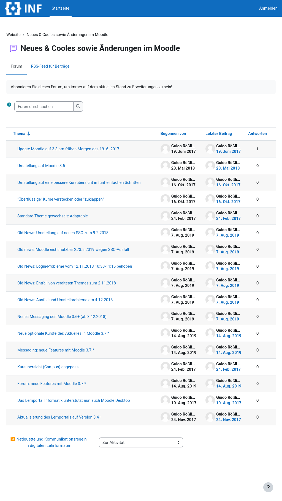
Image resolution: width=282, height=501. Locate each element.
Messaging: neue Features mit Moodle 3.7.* (70, 364)
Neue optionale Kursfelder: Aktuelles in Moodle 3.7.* (78, 347)
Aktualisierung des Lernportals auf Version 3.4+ (74, 436)
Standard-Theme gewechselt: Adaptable (67, 221)
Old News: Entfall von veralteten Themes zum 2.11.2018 (81, 297)
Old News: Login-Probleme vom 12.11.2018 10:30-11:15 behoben (81, 278)
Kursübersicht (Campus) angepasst (63, 381)
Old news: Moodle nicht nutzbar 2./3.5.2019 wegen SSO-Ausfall (82, 256)
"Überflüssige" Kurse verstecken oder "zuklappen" (75, 204)
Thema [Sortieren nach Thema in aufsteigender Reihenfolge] (32, 134)
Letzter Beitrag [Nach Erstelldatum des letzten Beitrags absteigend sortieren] (204, 134)
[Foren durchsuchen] (57, 107)
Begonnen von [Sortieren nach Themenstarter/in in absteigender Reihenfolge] (158, 134)
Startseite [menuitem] (60, 8)
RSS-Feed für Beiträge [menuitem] (64, 66)
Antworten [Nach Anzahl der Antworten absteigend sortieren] (244, 134)
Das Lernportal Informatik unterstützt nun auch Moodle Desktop (81, 417)
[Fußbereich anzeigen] (268, 487)
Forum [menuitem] (30, 66)
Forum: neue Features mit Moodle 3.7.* (66, 398)
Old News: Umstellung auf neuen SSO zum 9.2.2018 (77, 238)
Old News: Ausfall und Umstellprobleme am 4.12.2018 (80, 314)
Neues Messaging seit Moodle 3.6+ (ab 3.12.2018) (77, 331)
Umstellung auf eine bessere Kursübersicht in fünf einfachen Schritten (76, 185)
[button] (22, 107)
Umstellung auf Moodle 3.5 (55, 166)
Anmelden (268, 8)
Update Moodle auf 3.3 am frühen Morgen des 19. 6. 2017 (83, 149)
